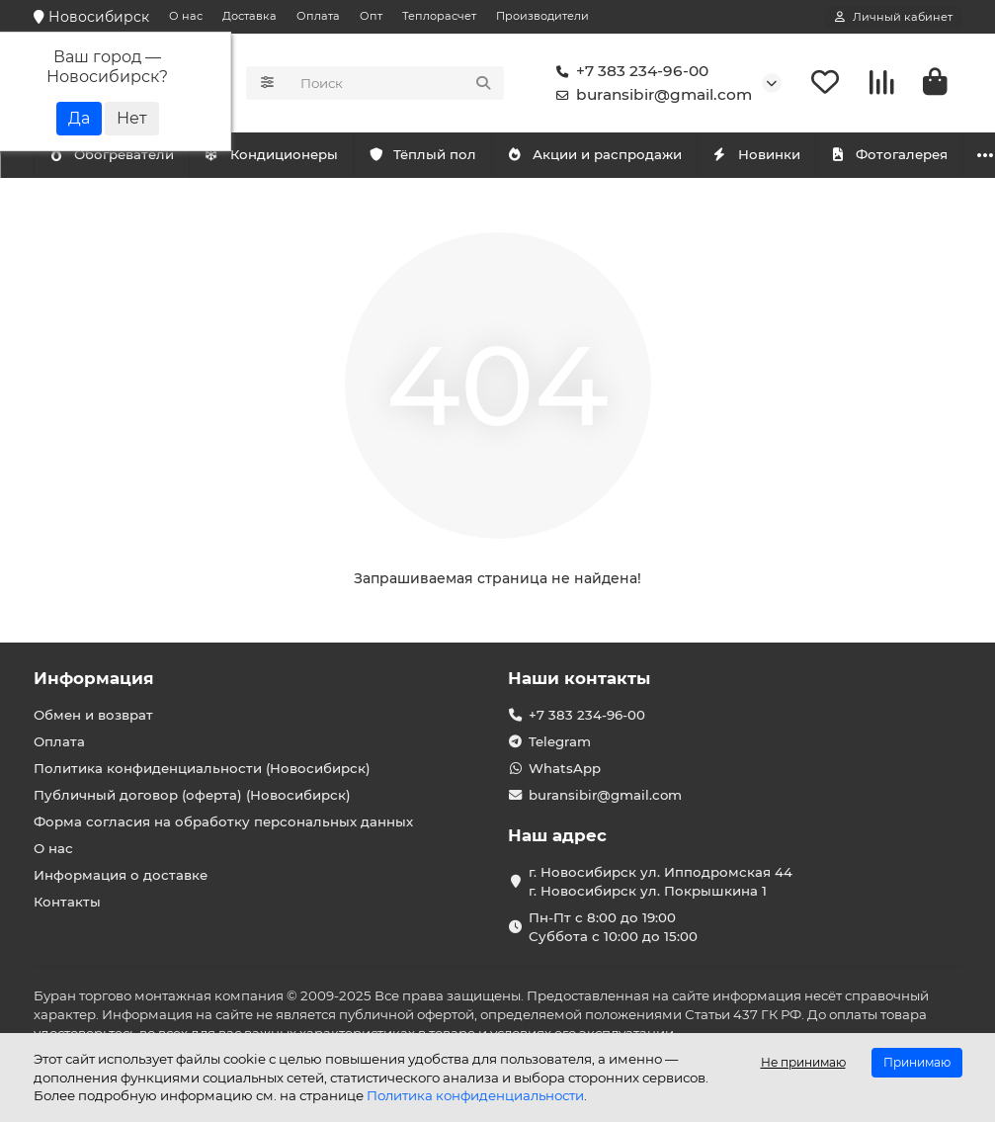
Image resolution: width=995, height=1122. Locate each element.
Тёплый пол (471, 154)
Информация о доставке (120, 875)
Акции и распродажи (663, 154)
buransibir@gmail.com (650, 95)
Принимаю (917, 1062)
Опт (371, 16)
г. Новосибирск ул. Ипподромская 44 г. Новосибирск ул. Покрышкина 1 (660, 881)
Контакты (67, 901)
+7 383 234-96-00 (628, 71)
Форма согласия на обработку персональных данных (223, 821)
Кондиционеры (124, 154)
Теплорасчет (439, 16)
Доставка (249, 16)
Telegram (560, 741)
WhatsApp (565, 768)
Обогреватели (304, 154)
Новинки (843, 154)
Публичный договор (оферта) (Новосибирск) (192, 795)
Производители (542, 16)
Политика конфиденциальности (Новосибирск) (202, 768)
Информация (94, 678)
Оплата (318, 16)
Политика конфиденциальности (475, 1095)
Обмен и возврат (93, 715)
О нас (186, 16)
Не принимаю (803, 1062)
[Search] (396, 83)
